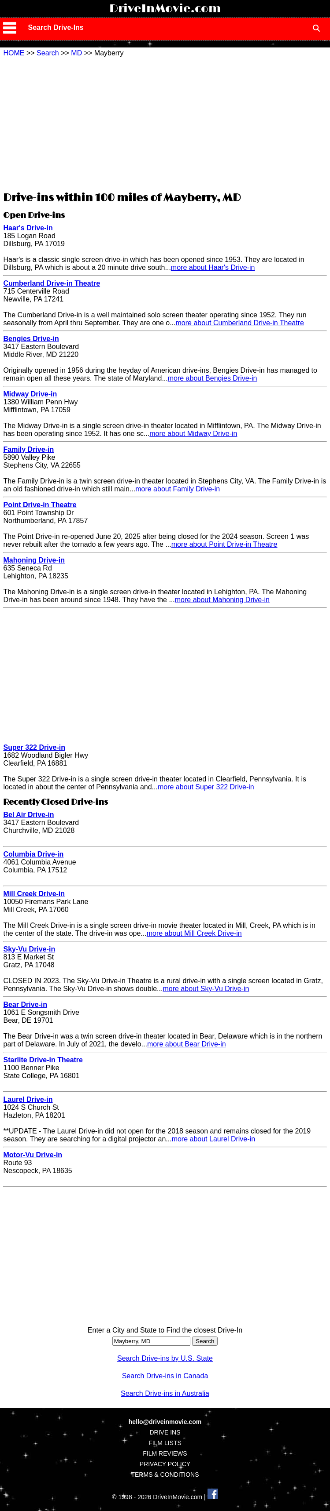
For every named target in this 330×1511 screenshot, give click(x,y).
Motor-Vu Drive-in (32, 1155)
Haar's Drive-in (27, 228)
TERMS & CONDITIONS (165, 1474)
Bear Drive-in (25, 1004)
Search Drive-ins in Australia (165, 1393)
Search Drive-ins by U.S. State (165, 1358)
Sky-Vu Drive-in (29, 949)
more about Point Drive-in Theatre (224, 544)
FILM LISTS (165, 1442)
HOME (13, 53)
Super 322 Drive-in (34, 747)
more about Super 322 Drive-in (206, 787)
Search (48, 53)
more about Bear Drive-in (186, 1044)
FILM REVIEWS (165, 1453)
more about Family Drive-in (177, 489)
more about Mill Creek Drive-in (194, 933)
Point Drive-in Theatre (39, 505)
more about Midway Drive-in (193, 433)
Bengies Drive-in (31, 338)
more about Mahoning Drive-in (222, 599)
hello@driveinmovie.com (165, 1421)
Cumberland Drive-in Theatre (51, 283)
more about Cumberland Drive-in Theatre (240, 323)
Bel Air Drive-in (28, 814)
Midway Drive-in (30, 394)
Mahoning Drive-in (34, 560)
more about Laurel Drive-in (213, 1139)
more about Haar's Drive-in (213, 267)
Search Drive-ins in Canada (165, 1376)
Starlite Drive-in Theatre (43, 1060)
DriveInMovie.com (165, 9)
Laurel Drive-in (27, 1099)
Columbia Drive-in (33, 854)
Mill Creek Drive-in (34, 893)
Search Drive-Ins (55, 27)
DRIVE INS (164, 1432)
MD (76, 53)
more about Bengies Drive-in (212, 378)
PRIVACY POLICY (165, 1463)
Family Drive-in (28, 449)
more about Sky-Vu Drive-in (206, 988)
